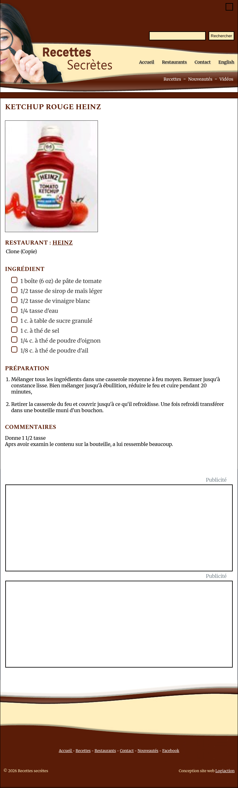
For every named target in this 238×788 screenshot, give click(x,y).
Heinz (62, 242)
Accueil (146, 62)
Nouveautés (200, 79)
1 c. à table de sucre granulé (51, 320)
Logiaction (225, 770)
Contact (203, 62)
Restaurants (174, 62)
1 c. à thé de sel (35, 330)
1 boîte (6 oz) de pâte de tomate (56, 281)
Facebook (170, 750)
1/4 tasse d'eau (34, 310)
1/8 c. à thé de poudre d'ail (49, 350)
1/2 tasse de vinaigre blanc (50, 300)
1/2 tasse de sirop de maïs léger (57, 291)
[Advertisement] (122, 531)
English (226, 62)
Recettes (172, 79)
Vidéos (226, 79)
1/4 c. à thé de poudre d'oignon (56, 340)
